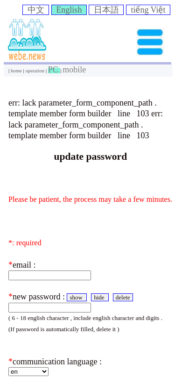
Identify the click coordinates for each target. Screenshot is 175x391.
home (17, 70)
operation (35, 70)
